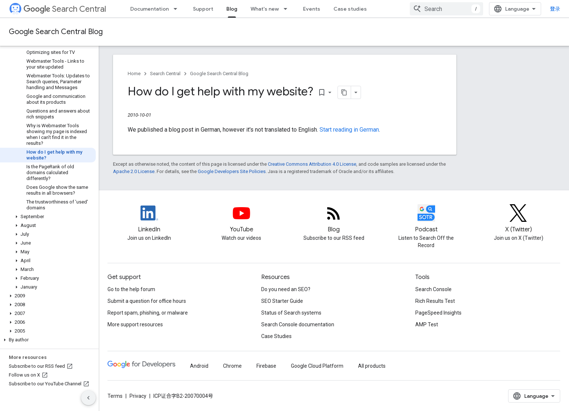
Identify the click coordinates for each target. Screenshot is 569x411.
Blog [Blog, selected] (231, 8)
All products (372, 366)
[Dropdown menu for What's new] (287, 9)
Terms (115, 396)
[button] (48, 216)
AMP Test (426, 324)
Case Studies (276, 336)
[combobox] (446, 8)
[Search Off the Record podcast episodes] (426, 219)
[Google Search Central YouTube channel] (241, 219)
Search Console (433, 289)
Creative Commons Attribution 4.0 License (312, 164)
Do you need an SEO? (285, 289)
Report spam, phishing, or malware (147, 313)
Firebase (266, 366)
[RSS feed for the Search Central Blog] (334, 219)
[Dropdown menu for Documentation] (177, 9)
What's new (265, 8)
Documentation (149, 8)
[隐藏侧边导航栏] (88, 397)
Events (311, 8)
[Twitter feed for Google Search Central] (518, 219)
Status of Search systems (291, 313)
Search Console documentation (297, 324)
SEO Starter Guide (282, 301)
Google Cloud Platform (317, 366)
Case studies (350, 8)
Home (134, 73)
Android (199, 366)
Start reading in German (349, 129)
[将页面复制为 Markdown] (344, 92)
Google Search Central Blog (56, 31)
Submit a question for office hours (146, 301)
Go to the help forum (131, 289)
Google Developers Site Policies (232, 171)
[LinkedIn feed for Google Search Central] (149, 219)
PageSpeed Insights (438, 313)
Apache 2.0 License (133, 171)
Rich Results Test (435, 301)
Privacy (138, 396)
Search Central (64, 9)
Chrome (232, 366)
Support (203, 8)
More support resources (135, 324)
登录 (555, 9)
